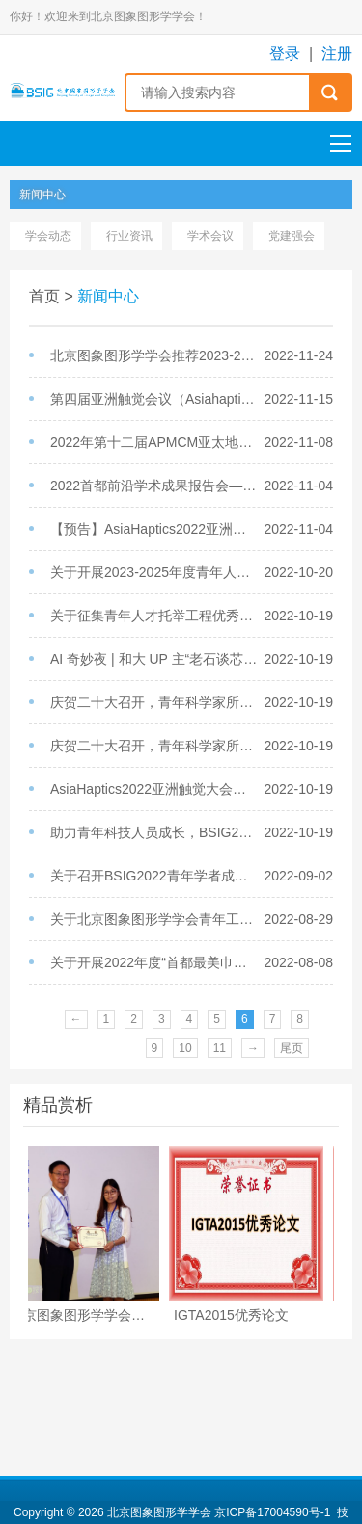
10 (185, 1048)
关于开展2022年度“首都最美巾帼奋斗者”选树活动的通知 (155, 962)
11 (219, 1048)
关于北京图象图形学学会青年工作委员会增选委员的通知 (155, 919)
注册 (336, 53)
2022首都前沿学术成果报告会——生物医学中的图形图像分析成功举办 (155, 485)
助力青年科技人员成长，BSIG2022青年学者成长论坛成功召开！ (155, 832)
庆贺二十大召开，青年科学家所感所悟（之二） (155, 702)
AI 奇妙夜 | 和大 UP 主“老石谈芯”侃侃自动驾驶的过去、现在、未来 (155, 659)
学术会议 (210, 236)
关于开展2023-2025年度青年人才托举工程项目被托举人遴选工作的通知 (155, 572)
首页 (44, 296)
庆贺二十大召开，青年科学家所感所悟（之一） (155, 745)
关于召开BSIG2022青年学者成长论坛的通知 (155, 875)
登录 (284, 53)
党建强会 (291, 236)
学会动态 (48, 236)
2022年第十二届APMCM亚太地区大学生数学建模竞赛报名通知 (155, 442)
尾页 (291, 1048)
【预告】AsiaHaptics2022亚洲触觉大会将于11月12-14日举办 (155, 529)
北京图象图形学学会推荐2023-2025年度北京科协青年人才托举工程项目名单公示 (155, 355)
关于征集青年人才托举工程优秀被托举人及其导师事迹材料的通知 (155, 615)
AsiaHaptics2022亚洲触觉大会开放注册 (155, 789)
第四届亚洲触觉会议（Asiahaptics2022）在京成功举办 (155, 399)
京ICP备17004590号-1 (272, 1512)
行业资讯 (129, 236)
